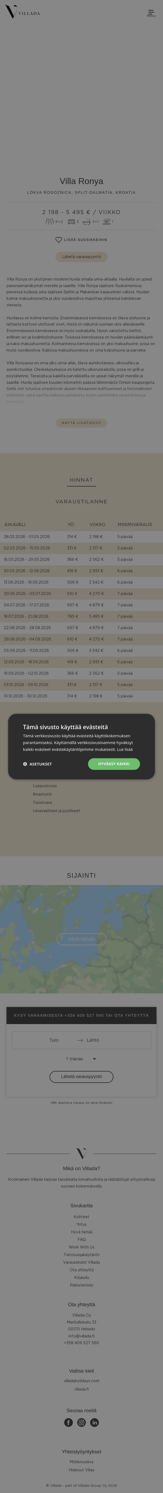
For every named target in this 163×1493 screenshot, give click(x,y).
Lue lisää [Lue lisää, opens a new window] (125, 749)
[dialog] (81, 746)
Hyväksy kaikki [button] (113, 763)
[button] (37, 763)
